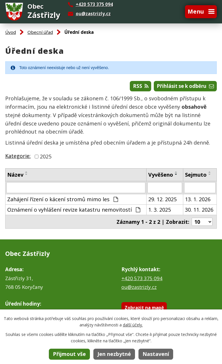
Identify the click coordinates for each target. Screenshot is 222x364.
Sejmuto (196, 174)
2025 (45, 156)
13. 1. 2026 (197, 199)
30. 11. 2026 (199, 209)
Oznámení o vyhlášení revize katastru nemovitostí (73, 209)
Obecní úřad (40, 32)
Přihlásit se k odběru (185, 86)
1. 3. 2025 (159, 209)
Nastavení (156, 353)
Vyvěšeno (160, 174)
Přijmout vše (69, 353)
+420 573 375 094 (141, 278)
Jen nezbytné (114, 353)
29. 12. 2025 (162, 199)
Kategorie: (18, 155)
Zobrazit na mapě (144, 308)
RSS (141, 86)
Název (15, 174)
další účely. (133, 325)
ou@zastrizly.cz (93, 13)
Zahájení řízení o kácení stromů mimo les (62, 199)
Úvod (10, 32)
